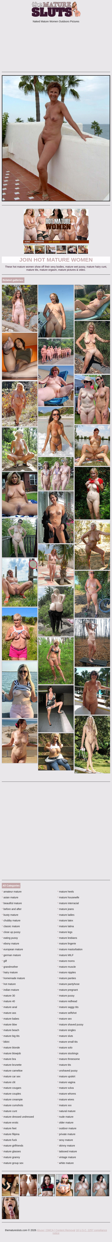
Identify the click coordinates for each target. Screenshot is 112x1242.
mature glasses (11, 1151)
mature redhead (67, 1001)
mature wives (65, 1099)
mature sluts (65, 1035)
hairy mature (10, 972)
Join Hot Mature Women (56, 260)
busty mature (10, 914)
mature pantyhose (68, 984)
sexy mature (65, 1140)
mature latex (65, 920)
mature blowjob (11, 1053)
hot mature (9, 984)
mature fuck (9, 1140)
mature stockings (67, 1053)
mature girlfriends (12, 1145)
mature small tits (67, 1041)
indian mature (10, 989)
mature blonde (11, 1047)
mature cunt (9, 1111)
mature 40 (8, 1001)
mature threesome (68, 1059)
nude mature (65, 1116)
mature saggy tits (67, 1007)
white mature (65, 1163)
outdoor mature (66, 1128)
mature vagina (66, 1082)
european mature (12, 949)
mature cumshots (12, 1105)
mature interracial (68, 903)
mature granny (11, 1157)
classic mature (11, 926)
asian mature (10, 897)
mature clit (8, 1082)
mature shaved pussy (70, 1024)
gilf (4, 961)
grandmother (10, 966)
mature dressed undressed (18, 1116)
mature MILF (65, 955)
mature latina (65, 926)
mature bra (9, 1059)
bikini (5, 1041)
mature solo (64, 1047)
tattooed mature (67, 1151)
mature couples (11, 1093)
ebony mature (10, 943)
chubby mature (11, 920)
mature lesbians (67, 937)
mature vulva (65, 1087)
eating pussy (10, 937)
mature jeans (65, 909)
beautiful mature (12, 903)
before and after (11, 909)
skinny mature (66, 1145)
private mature (66, 1134)
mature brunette (11, 1064)
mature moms (66, 961)
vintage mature (66, 1157)
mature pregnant (67, 989)
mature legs (64, 932)
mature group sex (12, 1163)
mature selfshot (66, 1012)
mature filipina (10, 1134)
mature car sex (11, 1076)
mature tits (64, 1064)
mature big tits (10, 1035)
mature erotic (10, 1122)
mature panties (66, 978)
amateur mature (11, 891)
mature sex (64, 1018)
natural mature (66, 1111)
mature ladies (65, 914)
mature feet (9, 1128)
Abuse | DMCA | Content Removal (56, 1230)
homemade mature (13, 978)
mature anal (9, 1007)
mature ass (9, 1012)
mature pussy (65, 995)
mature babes (10, 1018)
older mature (65, 1122)
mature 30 (8, 995)
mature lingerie (66, 943)
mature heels (65, 891)
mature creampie (12, 1099)
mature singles (66, 1030)
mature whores (66, 1093)
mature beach (10, 1030)
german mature (11, 955)
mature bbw (9, 1024)
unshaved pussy (67, 1070)
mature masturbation (69, 949)
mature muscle (66, 966)
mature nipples (66, 972)
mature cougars (11, 1087)
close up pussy (11, 932)
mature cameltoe (12, 1070)
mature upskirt (66, 1076)
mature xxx (64, 1105)
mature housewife (68, 897)
